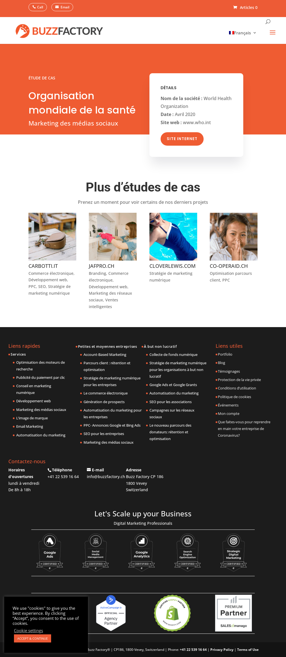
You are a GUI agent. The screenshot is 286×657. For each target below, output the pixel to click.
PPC (32, 286)
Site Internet (182, 135)
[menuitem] (241, 33)
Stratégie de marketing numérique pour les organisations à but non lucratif (177, 369)
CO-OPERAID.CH (229, 266)
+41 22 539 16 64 (63, 476)
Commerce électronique (50, 273)
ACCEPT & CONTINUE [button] (32, 638)
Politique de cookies (234, 396)
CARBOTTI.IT (43, 266)
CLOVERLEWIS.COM (172, 266)
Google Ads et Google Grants (173, 384)
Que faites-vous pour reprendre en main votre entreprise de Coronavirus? (244, 428)
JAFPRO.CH (101, 266)
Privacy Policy (221, 649)
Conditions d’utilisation (237, 388)
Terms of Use (248, 649)
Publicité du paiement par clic (40, 377)
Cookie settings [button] (28, 630)
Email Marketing (29, 426)
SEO (42, 286)
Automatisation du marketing (40, 435)
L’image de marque (32, 417)
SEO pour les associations (170, 401)
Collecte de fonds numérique (173, 354)
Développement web (47, 279)
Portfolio (225, 354)
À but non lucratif (160, 346)
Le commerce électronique (106, 393)
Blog (221, 362)
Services (18, 354)
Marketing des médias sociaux (41, 409)
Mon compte (228, 413)
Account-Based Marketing (105, 354)
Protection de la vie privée (239, 379)
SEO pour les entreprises (104, 433)
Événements (228, 405)
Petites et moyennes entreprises (107, 346)
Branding (97, 273)
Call (40, 7)
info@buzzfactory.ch (106, 476)
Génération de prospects (104, 401)
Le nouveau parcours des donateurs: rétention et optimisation (170, 432)
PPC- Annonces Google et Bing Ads (112, 425)
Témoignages (229, 371)
